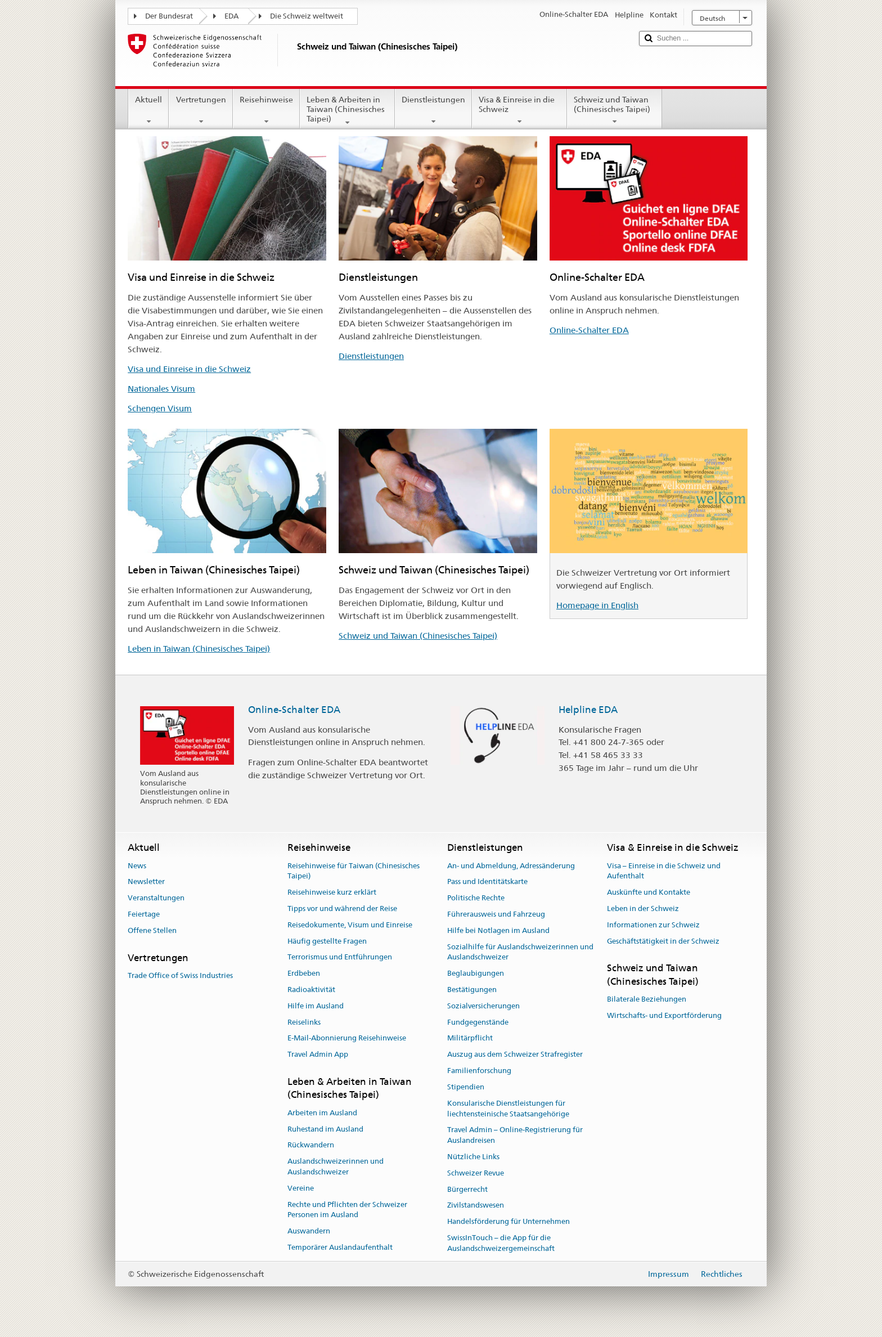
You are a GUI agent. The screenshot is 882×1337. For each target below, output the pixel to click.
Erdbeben (303, 973)
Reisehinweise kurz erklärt (331, 892)
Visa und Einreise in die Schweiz (189, 369)
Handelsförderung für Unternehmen (508, 1221)
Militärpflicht (470, 1038)
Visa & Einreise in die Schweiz (519, 110)
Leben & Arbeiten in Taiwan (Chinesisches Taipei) (347, 111)
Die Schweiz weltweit (306, 16)
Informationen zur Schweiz (653, 925)
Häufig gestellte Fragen (327, 941)
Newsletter (146, 882)
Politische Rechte (476, 898)
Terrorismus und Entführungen (339, 957)
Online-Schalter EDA (589, 330)
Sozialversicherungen (483, 1006)
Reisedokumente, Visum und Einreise (349, 925)
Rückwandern (310, 1145)
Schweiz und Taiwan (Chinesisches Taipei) (615, 110)
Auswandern (308, 1231)
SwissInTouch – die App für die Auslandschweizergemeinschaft (501, 1243)
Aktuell (148, 110)
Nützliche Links (473, 1156)
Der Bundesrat (169, 16)
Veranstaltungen (156, 898)
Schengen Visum (160, 408)
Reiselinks (304, 1022)
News (137, 866)
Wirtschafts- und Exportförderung (664, 1015)
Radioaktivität (311, 989)
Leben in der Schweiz (643, 908)
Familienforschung (479, 1070)
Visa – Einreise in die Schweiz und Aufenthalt (664, 871)
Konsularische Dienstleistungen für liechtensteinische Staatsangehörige (508, 1108)
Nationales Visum (161, 388)
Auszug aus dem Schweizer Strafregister (515, 1055)
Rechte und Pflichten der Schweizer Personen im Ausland (347, 1209)
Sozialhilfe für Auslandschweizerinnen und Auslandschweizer (520, 952)
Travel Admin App (317, 1055)
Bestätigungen (472, 989)
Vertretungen (200, 110)
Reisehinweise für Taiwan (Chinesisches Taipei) (353, 871)
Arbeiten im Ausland (322, 1113)
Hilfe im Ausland (315, 1006)
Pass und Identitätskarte (487, 882)
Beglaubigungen (475, 973)
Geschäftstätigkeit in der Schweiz (663, 941)
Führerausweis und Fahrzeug (496, 914)
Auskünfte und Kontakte (648, 892)
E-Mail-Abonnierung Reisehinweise (346, 1038)
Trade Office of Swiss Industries (180, 975)
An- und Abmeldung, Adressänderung (511, 866)
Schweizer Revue (475, 1173)
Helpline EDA (588, 709)
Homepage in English (597, 605)
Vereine (300, 1188)
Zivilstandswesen (475, 1205)
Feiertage (144, 914)
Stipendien (465, 1087)
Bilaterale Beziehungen (646, 999)
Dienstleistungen (433, 110)
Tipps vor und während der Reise (342, 908)
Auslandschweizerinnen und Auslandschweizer (335, 1166)
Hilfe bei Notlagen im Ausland (498, 930)
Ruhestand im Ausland (325, 1129)
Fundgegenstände (477, 1022)
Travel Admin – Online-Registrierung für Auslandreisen (515, 1135)
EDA (231, 16)
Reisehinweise (266, 110)
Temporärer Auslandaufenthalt (340, 1247)
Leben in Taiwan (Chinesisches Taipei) (199, 648)
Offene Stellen (152, 930)
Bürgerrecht (467, 1189)
